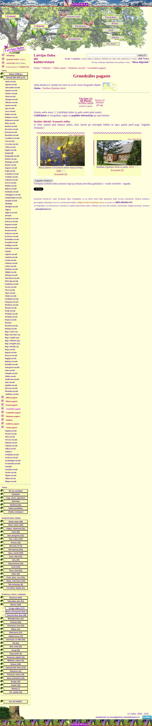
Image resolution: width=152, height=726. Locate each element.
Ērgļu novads (10, 171)
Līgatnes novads (11, 254)
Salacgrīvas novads (12, 367)
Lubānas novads (11, 263)
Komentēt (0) (60, 174)
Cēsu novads (9, 141)
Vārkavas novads (11, 458)
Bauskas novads (11, 126)
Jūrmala (8, 216)
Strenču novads (11, 434)
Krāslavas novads (11, 236)
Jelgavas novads (11, 213)
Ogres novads (10, 293)
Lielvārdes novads (12, 248)
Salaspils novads (11, 373)
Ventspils (8, 466)
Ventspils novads (11, 469)
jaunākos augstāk (85, 106)
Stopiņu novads (11, 431)
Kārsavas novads (11, 221)
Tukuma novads (11, 443)
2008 (58, 171)
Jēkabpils (8, 204)
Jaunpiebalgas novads (13, 198)
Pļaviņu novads (10, 308)
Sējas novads (10, 382)
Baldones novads (11, 117)
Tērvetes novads (11, 440)
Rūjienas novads (11, 361)
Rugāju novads (10, 358)
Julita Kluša (136, 139)
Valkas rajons (59, 68)
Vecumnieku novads (12, 464)
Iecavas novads (10, 183)
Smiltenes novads (11, 394)
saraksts (15, 59)
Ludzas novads (10, 266)
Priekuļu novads (11, 317)
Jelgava (8, 210)
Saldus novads (10, 376)
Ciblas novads (10, 147)
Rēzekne (8, 323)
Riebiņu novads (11, 329)
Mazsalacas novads (12, 278)
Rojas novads (10, 349)
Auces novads (10, 111)
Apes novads (9, 108)
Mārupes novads (11, 275)
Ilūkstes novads (11, 189)
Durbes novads (10, 165)
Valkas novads (10, 449)
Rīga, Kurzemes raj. (12, 335)
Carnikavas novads (12, 138)
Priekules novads (11, 314)
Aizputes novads (11, 90)
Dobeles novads (11, 159)
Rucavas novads (11, 355)
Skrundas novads (11, 391)
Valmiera (8, 452)
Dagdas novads (10, 150)
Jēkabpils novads (11, 207)
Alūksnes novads (11, 102)
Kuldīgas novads (11, 245)
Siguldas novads (11, 385)
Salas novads (10, 370)
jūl (97, 105)
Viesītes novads (10, 472)
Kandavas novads (11, 218)
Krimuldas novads (12, 239)
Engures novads (11, 168)
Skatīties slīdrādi (42, 121)
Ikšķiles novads (10, 186)
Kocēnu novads (10, 230)
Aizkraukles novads (12, 87)
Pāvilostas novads (11, 305)
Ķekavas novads (11, 227)
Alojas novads (10, 96)
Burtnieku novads (12, 135)
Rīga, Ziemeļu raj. (12, 347)
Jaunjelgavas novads (13, 195)
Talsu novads (10, 437)
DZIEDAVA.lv (80, 4)
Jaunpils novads (11, 201)
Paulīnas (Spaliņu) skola (54, 88)
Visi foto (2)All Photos (85, 100)
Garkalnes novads (12, 174)
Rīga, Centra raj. (11, 332)
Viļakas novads (10, 475)
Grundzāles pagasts (97, 68)
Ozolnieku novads (12, 299)
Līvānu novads (10, 260)
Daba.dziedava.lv (17, 67)
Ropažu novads (10, 352)
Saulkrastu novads (12, 379)
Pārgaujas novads (11, 302)
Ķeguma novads (11, 224)
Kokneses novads (11, 233)
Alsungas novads (11, 99)
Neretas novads (10, 287)
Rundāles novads (11, 364)
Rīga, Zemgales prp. (12, 344)
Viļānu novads (10, 478)
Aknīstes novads (11, 93)
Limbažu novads (11, 257)
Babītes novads (10, 114)
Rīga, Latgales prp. (12, 338)
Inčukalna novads (11, 192)
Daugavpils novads (12, 156)
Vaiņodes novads (11, 446)
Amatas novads (10, 105)
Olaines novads (10, 296)
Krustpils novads (11, 242)
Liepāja (8, 251)
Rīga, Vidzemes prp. (12, 341)
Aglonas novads (11, 85)
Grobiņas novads (11, 177)
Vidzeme (46, 68)
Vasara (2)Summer (99, 101)
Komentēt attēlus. (62, 121)
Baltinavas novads (12, 120)
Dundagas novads (11, 162)
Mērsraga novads (11, 281)
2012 (131, 167)
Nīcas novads (10, 290)
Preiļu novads (10, 311)
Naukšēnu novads (11, 284)
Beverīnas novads (11, 129)
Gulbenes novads (11, 180)
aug (101, 105)
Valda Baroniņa (79, 135)
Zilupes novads (10, 481)
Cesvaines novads (11, 144)
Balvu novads (10, 123)
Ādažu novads (10, 82)
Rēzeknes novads (11, 326)
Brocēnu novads (11, 132)
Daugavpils (9, 153)
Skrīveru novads (11, 388)
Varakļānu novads (12, 455)
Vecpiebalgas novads (12, 461)
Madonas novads (11, 269)
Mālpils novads (10, 272)
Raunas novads (10, 320)
